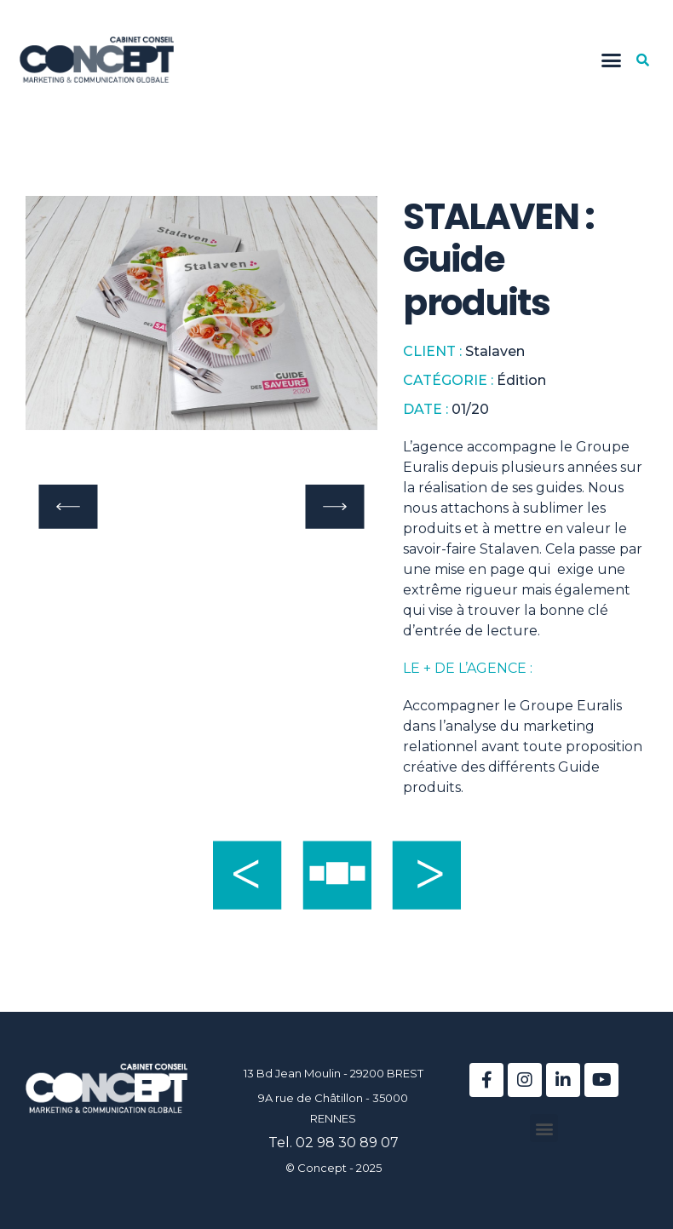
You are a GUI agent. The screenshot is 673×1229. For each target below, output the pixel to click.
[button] (611, 59)
